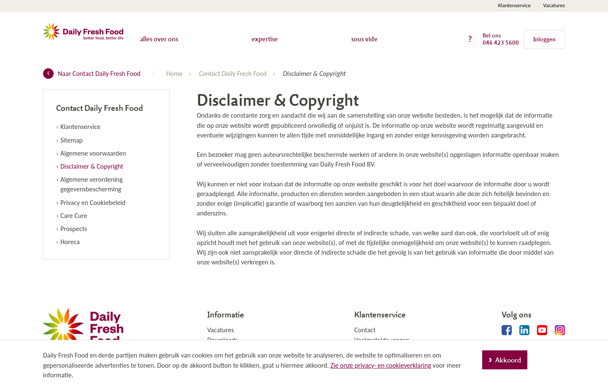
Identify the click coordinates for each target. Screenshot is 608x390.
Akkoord (508, 359)
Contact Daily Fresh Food (99, 107)
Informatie (225, 314)
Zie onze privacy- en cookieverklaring (381, 365)
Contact (364, 330)
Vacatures (554, 5)
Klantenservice (514, 5)
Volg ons (517, 314)
